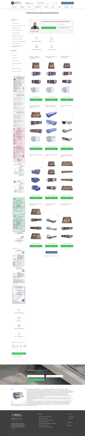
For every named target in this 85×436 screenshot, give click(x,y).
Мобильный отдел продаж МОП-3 (51, 147)
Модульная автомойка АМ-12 (66, 98)
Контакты (66, 7)
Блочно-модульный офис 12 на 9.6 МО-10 (67, 196)
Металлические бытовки (45, 416)
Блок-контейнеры (43, 418)
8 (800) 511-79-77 (16, 418)
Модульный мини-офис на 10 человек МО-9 (51, 49)
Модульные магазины (17, 30)
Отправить (48, 27)
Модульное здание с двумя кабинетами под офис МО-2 (35, 98)
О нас (59, 7)
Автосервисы (15, 23)
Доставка (71, 416)
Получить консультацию (67, 3)
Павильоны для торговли (18, 36)
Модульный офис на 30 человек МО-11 (50, 196)
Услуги (29, 7)
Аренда (71, 418)
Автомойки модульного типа (18, 25)
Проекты (22, 7)
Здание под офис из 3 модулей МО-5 (66, 49)
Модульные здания (44, 421)
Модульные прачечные (17, 39)
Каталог (14, 7)
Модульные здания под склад (19, 41)
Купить (36, 91)
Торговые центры (16, 43)
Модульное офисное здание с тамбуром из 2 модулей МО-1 (35, 49)
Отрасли (46, 7)
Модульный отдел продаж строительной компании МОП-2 (67, 147)
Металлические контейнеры (46, 420)
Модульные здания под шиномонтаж (17, 46)
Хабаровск (28, 2)
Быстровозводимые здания (46, 427)
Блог (53, 7)
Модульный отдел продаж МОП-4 (36, 147)
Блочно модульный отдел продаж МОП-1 (36, 196)
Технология (38, 7)
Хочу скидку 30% (19, 353)
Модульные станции (44, 425)
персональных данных (17, 356)
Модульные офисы (16, 34)
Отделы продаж (16, 32)
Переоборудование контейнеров (47, 423)
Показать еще (51, 244)
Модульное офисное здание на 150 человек (50, 98)
